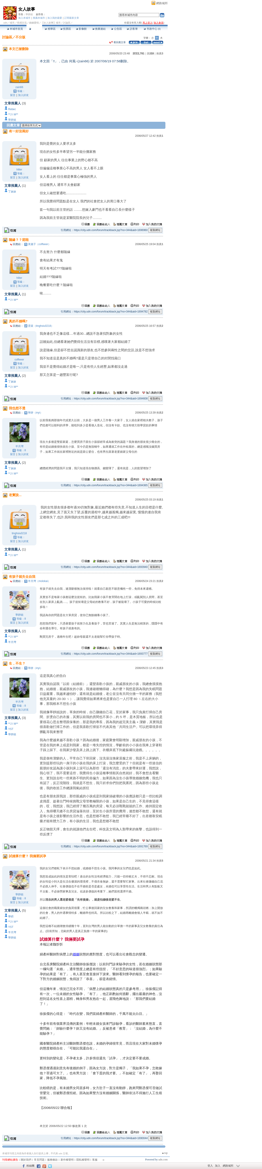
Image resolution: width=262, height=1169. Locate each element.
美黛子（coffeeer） (39, 244)
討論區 (34, 28)
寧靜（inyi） (35, 412)
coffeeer (19, 359)
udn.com (163, 1159)
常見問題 (39, 1159)
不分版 (20, 37)
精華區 (50, 28)
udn (5, 22)
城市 (12, 22)
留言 (12, 95)
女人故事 (26, 9)
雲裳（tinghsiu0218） (41, 325)
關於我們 (26, 1159)
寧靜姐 (29, 14)
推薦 (159, 53)
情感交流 (22, 22)
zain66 (19, 87)
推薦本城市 (39, 18)
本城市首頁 (15, 28)
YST (10, 729)
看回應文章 (117, 42)
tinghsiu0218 (19, 533)
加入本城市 (24, 18)
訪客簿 (132, 28)
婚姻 (76, 954)
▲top (165, 1152)
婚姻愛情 (34, 22)
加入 (217, 1165)
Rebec (12, 109)
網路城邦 (162, 3)
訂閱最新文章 (71, 18)
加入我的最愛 (54, 18)
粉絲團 (30, 1165)
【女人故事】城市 (51, 22)
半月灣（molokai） (39, 581)
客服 (94, 1159)
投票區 (65, 28)
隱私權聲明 (83, 1159)
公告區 (116, 28)
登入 (210, 1165)
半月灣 (19, 446)
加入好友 (23, 95)
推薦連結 (99, 28)
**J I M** (13, 114)
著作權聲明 (67, 1159)
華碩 (10, 916)
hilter (19, 169)
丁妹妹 (12, 191)
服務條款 (52, 1159)
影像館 (81, 28)
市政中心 (152, 28)
